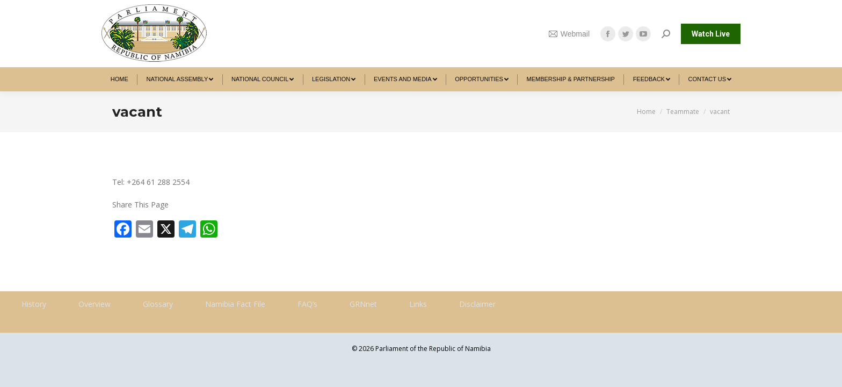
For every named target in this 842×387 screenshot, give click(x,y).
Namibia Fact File (235, 304)
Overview (94, 304)
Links (418, 304)
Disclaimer (477, 304)
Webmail (569, 34)
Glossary (158, 304)
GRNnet (363, 304)
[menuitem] (119, 79)
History (33, 304)
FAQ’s (307, 304)
